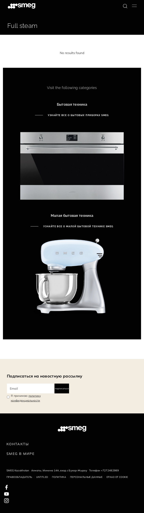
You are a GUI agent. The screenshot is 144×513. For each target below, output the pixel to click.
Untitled (42, 476)
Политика (59, 476)
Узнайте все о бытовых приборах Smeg (78, 115)
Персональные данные (86, 476)
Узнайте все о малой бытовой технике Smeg (77, 226)
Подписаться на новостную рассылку (44, 376)
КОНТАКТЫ (17, 444)
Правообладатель (19, 476)
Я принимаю (26, 398)
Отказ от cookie (117, 476)
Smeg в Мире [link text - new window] (20, 454)
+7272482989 (110, 470)
